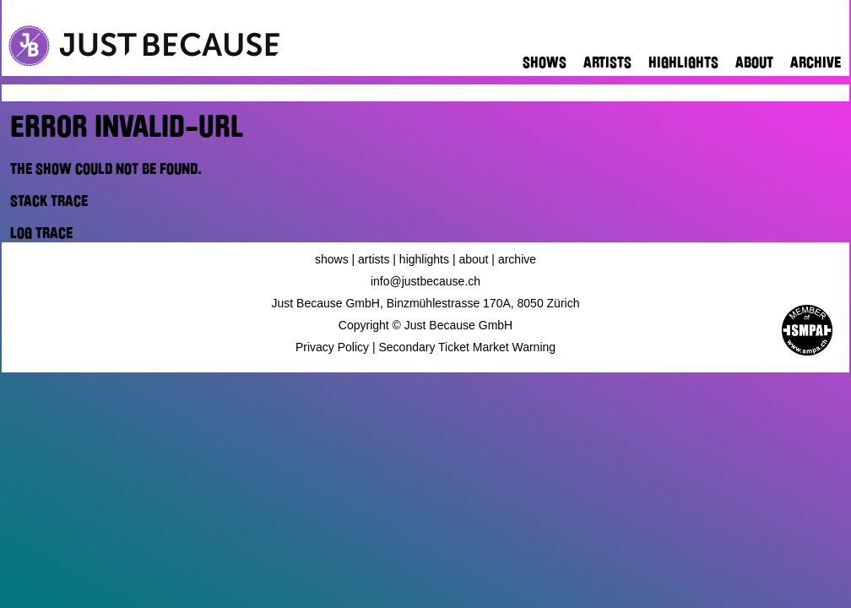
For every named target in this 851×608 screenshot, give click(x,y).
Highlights (683, 62)
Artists (607, 62)
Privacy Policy (332, 347)
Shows (544, 62)
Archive (815, 62)
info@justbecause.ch (425, 281)
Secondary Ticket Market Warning (467, 347)
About (754, 62)
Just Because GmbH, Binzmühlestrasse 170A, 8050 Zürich (426, 303)
